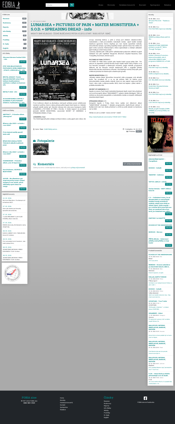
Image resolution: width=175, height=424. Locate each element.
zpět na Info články (38, 21)
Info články (107, 408)
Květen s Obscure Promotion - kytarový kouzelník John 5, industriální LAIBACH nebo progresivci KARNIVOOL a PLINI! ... (160, 57)
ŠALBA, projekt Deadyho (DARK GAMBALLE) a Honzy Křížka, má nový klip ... (159, 109)
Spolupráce (155, 5)
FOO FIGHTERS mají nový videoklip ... (160, 29)
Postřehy (107, 413)
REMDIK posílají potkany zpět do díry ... (159, 37)
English (106, 417)
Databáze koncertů (127, 5)
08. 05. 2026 (7, 231)
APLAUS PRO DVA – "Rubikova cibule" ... (159, 20)
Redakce (167, 5)
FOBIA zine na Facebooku (146, 399)
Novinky (111, 5)
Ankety (106, 410)
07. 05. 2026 (7, 206)
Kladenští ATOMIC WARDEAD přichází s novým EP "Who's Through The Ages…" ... (158, 46)
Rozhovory (107, 403)
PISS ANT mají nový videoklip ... (159, 66)
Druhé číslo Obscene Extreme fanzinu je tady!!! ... (158, 86)
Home (100, 5)
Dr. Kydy (106, 415)
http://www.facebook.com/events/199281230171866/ (108, 117)
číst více (22, 61)
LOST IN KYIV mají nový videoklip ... (160, 101)
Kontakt (142, 5)
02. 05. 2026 (7, 198)
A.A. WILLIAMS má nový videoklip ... (160, 79)
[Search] (57, 5)
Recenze (106, 401)
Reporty (106, 406)
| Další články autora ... (51, 129)
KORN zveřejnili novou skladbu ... (159, 73)
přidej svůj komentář (132, 164)
